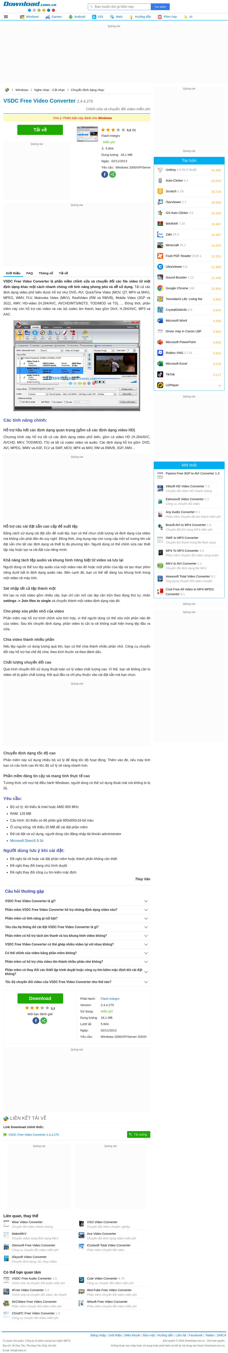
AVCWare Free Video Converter (34, 1301)
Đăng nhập (98, 1335)
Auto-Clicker (177, 180)
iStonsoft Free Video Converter (33, 1245)
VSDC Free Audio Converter (34, 1278)
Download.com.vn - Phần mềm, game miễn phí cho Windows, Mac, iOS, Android (29, 6)
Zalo (172, 234)
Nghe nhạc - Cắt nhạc (49, 90)
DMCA (221, 1335)
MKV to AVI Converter (184, 563)
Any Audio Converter (183, 512)
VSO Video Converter (102, 1222)
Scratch (174, 191)
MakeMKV (19, 1233)
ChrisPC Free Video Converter (36, 1313)
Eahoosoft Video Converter (187, 499)
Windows (21, 90)
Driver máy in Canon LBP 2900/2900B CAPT (183, 332)
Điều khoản (132, 1335)
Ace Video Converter (101, 1233)
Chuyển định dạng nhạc (87, 90)
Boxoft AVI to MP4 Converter (188, 525)
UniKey (181, 171)
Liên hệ (181, 1335)
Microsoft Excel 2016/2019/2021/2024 (181, 365)
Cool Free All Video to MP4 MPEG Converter (190, 591)
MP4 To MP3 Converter (185, 550)
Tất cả (8, 16)
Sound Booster (180, 277)
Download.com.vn (7, 90)
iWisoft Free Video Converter (107, 1301)
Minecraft (176, 245)
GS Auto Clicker (179, 213)
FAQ (29, 273)
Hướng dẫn (165, 1335)
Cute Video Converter (105, 1278)
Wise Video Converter (27, 1222)
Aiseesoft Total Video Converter (190, 576)
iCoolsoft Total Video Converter (108, 1245)
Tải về (63, 273)
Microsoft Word (181, 322)
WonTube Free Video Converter (109, 1290)
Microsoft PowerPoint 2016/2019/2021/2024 (181, 343)
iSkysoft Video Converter (29, 1257)
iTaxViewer (176, 202)
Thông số (46, 273)
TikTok (170, 374)
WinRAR (175, 223)
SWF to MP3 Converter (182, 537)
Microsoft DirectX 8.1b (26, 840)
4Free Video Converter (30, 1290)
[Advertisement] (114, 58)
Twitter (209, 1335)
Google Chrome (180, 288)
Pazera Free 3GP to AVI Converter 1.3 (193, 473)
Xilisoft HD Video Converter (187, 486)
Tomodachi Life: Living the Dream (184, 300)
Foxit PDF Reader (184, 256)
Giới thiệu (13, 273)
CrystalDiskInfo (179, 309)
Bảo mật (149, 1335)
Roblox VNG (179, 353)
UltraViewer (176, 266)
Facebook (196, 1335)
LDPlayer (172, 385)
